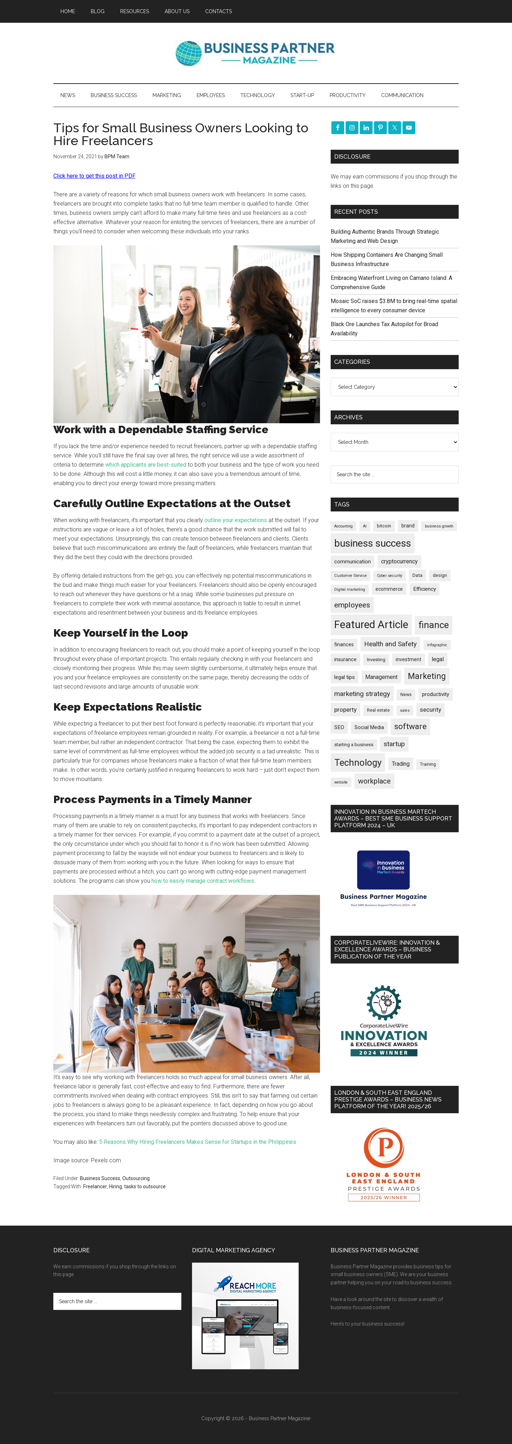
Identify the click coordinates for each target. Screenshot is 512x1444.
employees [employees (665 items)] (352, 604)
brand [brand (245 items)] (408, 526)
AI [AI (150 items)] (365, 526)
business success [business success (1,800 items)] (372, 543)
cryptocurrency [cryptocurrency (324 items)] (399, 561)
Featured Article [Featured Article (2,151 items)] (371, 625)
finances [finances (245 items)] (344, 644)
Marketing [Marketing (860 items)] (427, 676)
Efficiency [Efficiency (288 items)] (424, 589)
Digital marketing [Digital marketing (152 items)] (349, 589)
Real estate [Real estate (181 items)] (378, 710)
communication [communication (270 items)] (352, 561)
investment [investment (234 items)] (408, 659)
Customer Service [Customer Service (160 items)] (350, 575)
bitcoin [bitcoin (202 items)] (384, 526)
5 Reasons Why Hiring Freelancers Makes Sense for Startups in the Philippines (197, 1141)
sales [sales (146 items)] (405, 710)
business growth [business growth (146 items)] (439, 526)
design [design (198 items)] (440, 575)
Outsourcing (136, 1178)
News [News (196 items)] (406, 694)
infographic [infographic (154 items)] (437, 645)
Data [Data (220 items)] (417, 575)
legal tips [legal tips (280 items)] (344, 677)
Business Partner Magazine (256, 53)
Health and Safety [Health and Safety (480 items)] (390, 644)
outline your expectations (235, 520)
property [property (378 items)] (345, 709)
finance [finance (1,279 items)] (433, 625)
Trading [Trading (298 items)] (401, 763)
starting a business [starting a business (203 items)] (353, 744)
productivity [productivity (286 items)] (435, 694)
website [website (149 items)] (341, 782)
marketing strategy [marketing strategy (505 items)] (362, 694)
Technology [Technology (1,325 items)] (358, 762)
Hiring (115, 1186)
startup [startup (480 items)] (394, 744)
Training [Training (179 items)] (428, 764)
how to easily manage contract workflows (202, 880)
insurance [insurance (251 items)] (345, 660)
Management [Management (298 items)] (381, 677)
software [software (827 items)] (410, 726)
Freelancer (95, 1186)
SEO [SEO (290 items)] (339, 727)
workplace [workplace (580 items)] (374, 781)
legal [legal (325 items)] (438, 659)
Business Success (100, 1178)
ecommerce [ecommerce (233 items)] (389, 589)
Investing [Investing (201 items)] (376, 659)
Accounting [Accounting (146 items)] (343, 526)
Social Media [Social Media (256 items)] (369, 727)
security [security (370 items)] (430, 709)
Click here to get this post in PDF (94, 175)
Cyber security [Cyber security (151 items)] (389, 575)
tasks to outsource (145, 1186)
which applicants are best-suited (145, 464)
